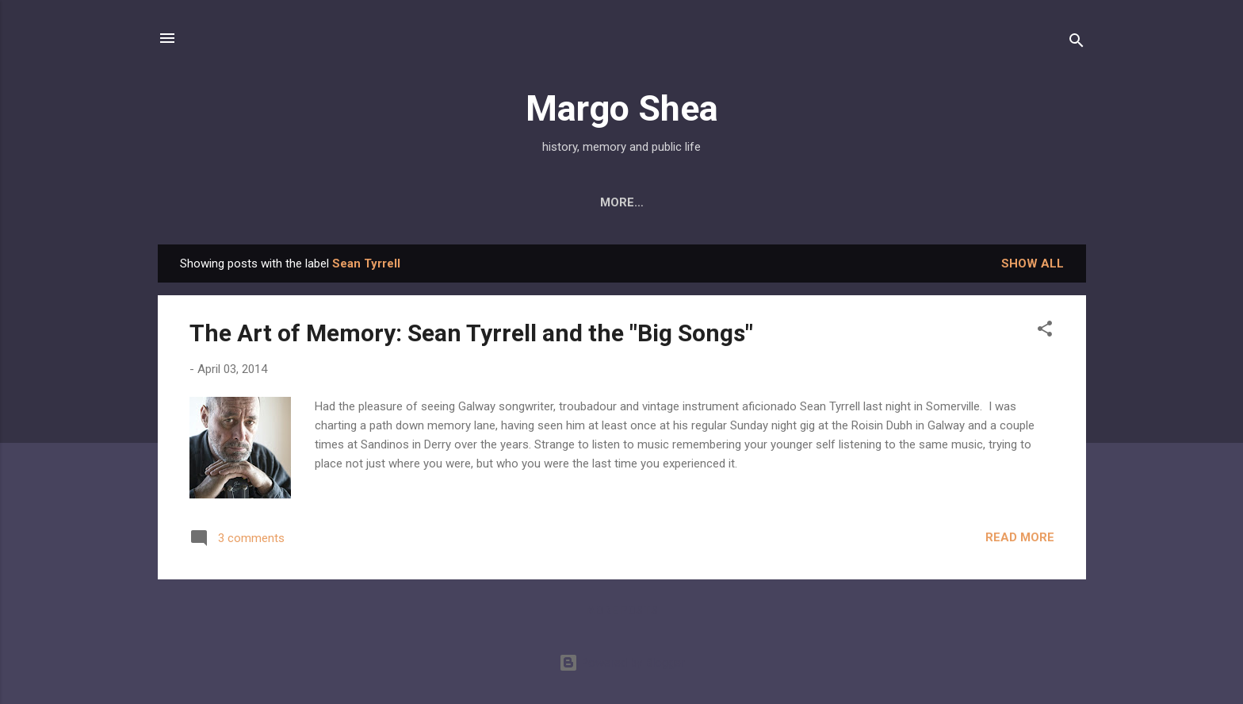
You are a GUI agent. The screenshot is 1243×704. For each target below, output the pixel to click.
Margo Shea (622, 108)
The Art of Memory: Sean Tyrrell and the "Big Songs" (471, 333)
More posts (622, 610)
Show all (1032, 263)
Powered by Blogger (622, 663)
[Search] (1076, 43)
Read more (1019, 537)
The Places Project (941, 202)
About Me (267, 202)
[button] (1044, 331)
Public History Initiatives (716, 202)
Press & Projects (543, 202)
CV (837, 202)
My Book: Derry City (392, 202)
